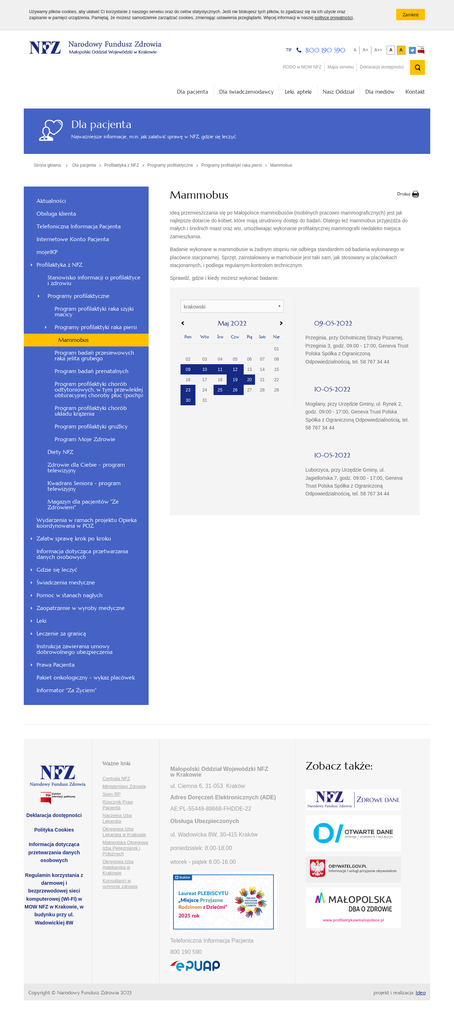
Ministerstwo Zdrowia (124, 786)
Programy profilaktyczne (170, 165)
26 (235, 390)
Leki (41, 620)
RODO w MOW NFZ (302, 67)
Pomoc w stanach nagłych (70, 595)
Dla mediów (379, 91)
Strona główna (47, 165)
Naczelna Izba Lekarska (117, 818)
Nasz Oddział (338, 91)
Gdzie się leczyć (57, 569)
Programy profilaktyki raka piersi (231, 165)
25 (220, 390)
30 (188, 400)
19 (235, 379)
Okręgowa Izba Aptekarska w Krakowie (118, 867)
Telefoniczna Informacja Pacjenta (79, 226)
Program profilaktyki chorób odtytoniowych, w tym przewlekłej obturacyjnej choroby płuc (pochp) (99, 389)
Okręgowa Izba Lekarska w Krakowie (124, 831)
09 (188, 369)
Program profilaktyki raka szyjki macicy (94, 311)
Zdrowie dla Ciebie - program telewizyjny (86, 467)
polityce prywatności (334, 17)
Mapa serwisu (340, 67)
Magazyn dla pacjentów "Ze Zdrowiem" (83, 504)
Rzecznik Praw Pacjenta (118, 804)
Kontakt (415, 91)
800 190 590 (325, 50)
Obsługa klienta (56, 213)
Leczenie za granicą (61, 633)
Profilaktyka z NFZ (121, 165)
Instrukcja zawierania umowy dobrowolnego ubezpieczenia (74, 649)
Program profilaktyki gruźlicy (91, 426)
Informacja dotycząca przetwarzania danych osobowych (82, 554)
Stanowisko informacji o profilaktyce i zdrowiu (94, 280)
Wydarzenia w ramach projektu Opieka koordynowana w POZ (87, 522)
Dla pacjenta (192, 91)
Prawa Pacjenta (55, 664)
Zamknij (414, 16)
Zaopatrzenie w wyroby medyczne (81, 608)
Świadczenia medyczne (66, 582)
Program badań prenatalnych (91, 371)
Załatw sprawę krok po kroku (74, 538)
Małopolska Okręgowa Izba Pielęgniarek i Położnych (125, 848)
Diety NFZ (60, 452)
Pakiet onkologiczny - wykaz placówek (86, 677)
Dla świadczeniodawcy (246, 91)
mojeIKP (47, 252)
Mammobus (281, 165)
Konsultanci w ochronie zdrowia (120, 883)
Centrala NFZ (116, 778)
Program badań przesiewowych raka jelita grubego (94, 355)
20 (249, 379)
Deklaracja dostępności (382, 67)
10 (204, 369)
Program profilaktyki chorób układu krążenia (91, 410)
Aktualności (51, 201)
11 (220, 369)
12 (235, 369)
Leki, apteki (298, 91)
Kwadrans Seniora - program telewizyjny (84, 486)
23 (188, 390)
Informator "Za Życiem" (66, 690)
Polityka (54, 830)
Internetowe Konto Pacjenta (73, 239)
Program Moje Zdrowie (85, 439)
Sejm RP (112, 794)
